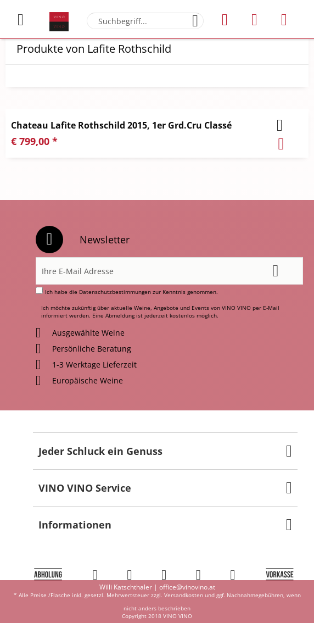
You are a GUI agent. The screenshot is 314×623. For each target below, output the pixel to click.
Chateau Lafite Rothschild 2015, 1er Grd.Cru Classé (121, 125)
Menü (21, 15)
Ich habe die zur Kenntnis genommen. (131, 292)
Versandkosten (183, 595)
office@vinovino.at (187, 587)
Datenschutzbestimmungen (115, 292)
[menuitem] (27, 20)
